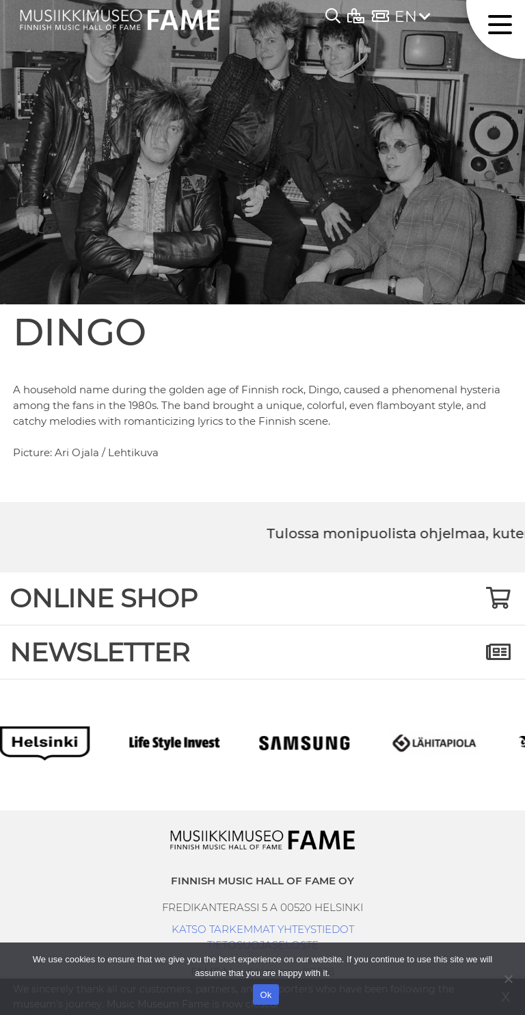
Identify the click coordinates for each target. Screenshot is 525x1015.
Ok (265, 995)
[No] (508, 979)
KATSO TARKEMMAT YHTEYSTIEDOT (263, 929)
